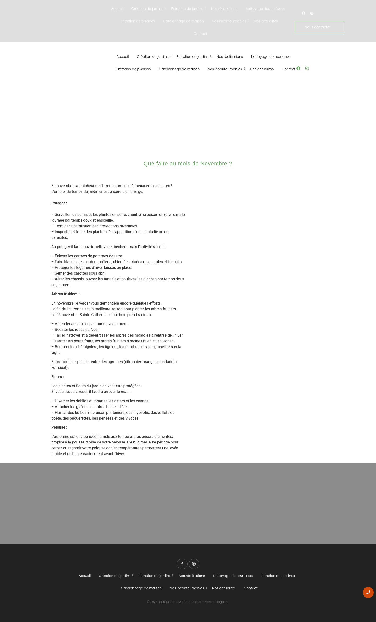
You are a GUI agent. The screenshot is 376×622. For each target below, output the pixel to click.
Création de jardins (148, 8)
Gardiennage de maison (183, 21)
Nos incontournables (230, 21)
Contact (200, 33)
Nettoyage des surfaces (265, 8)
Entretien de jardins (188, 8)
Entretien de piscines (138, 21)
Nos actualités (266, 21)
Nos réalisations (224, 8)
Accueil (117, 8)
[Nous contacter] (320, 27)
